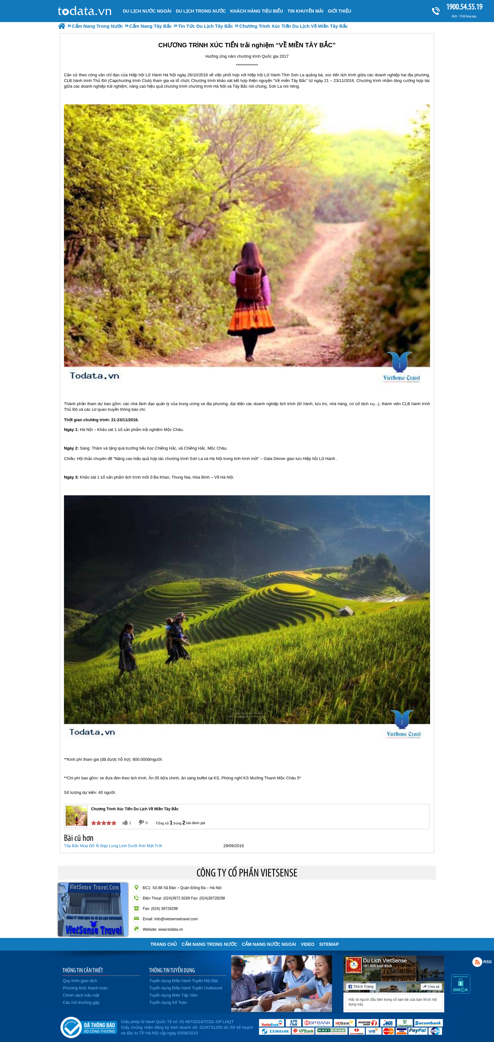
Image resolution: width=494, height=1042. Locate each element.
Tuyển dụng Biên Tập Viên (173, 995)
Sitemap (329, 944)
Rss (477, 962)
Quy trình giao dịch (80, 980)
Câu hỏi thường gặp (81, 1002)
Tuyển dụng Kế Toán (168, 1002)
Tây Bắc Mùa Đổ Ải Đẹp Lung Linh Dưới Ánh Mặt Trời (113, 845)
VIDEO (308, 944)
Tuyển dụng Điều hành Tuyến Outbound (185, 988)
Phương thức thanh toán (85, 988)
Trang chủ (164, 944)
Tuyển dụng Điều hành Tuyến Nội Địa (183, 980)
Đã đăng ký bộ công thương (88, 1026)
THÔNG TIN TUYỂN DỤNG (172, 970)
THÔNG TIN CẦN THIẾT (82, 970)
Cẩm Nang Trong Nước (209, 944)
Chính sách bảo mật (81, 995)
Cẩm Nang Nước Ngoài (269, 944)
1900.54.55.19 (464, 7)
